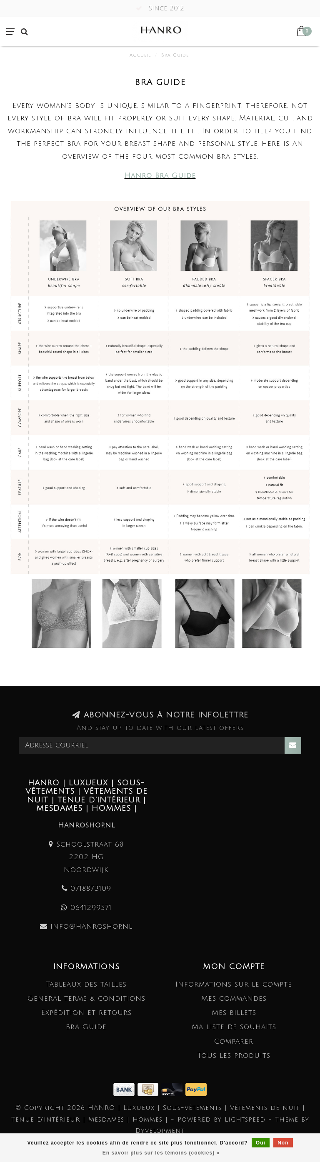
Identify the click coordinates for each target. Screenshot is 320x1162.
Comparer (233, 1041)
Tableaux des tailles (86, 984)
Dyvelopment (160, 1130)
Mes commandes (234, 998)
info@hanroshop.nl (91, 926)
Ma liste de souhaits (234, 1027)
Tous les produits (234, 1056)
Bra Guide (86, 1027)
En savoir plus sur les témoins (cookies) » (161, 1153)
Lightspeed (245, 1119)
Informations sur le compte (233, 984)
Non (283, 1143)
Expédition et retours (86, 1013)
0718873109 (90, 888)
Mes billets (234, 1013)
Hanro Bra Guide (160, 176)
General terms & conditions (86, 998)
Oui (260, 1143)
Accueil (140, 55)
